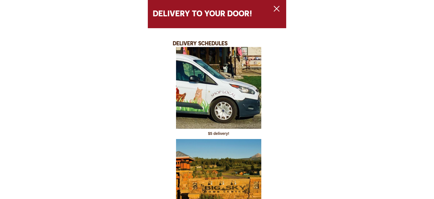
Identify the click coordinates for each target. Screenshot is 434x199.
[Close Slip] (332, 15)
